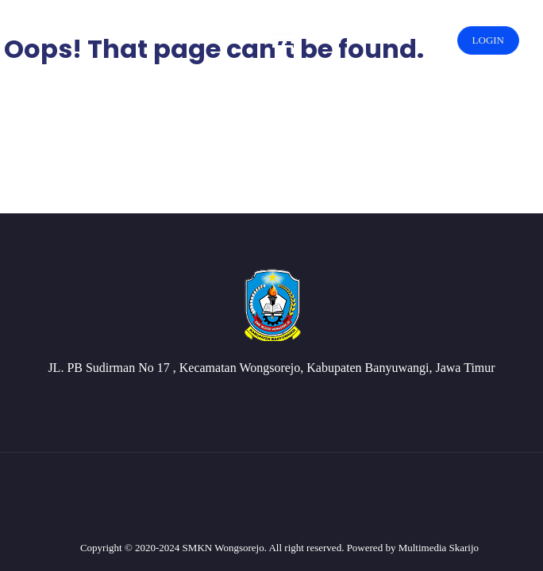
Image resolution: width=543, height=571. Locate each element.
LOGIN (488, 40)
